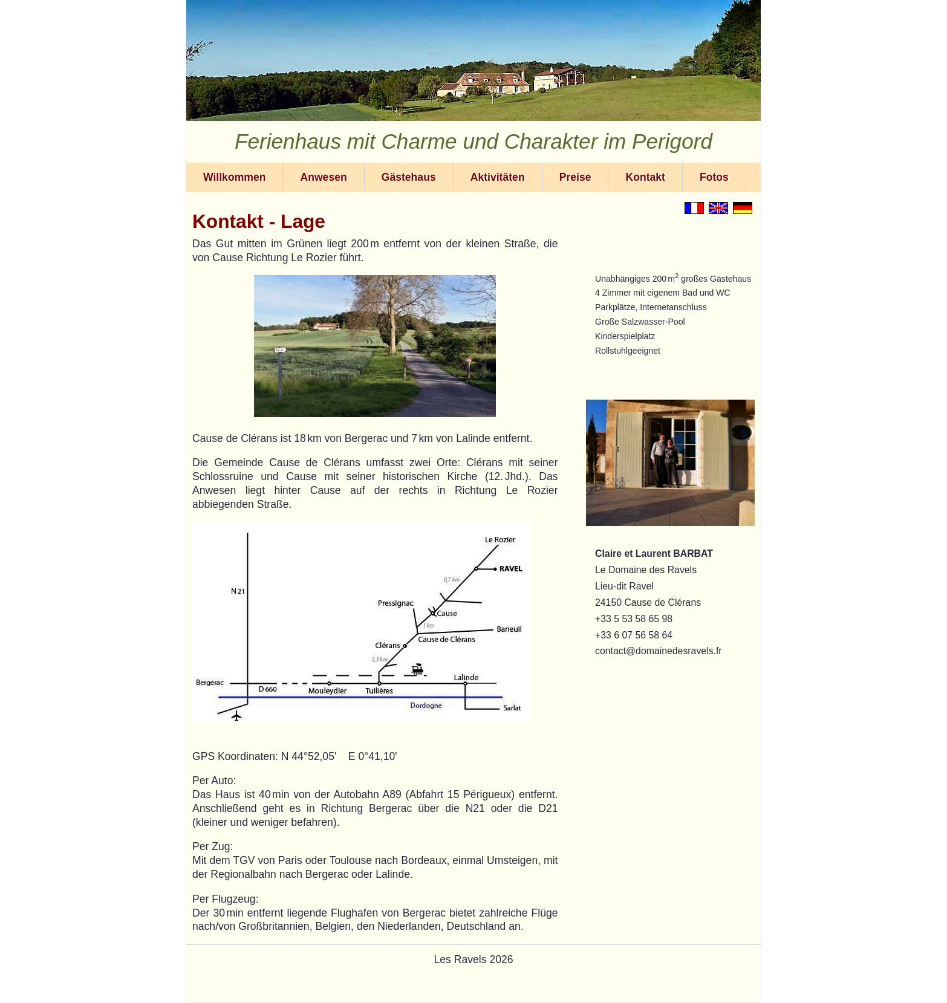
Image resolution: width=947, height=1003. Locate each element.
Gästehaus (409, 177)
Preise (575, 177)
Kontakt (645, 177)
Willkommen (234, 177)
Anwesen (323, 177)
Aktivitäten (497, 177)
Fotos (714, 177)
